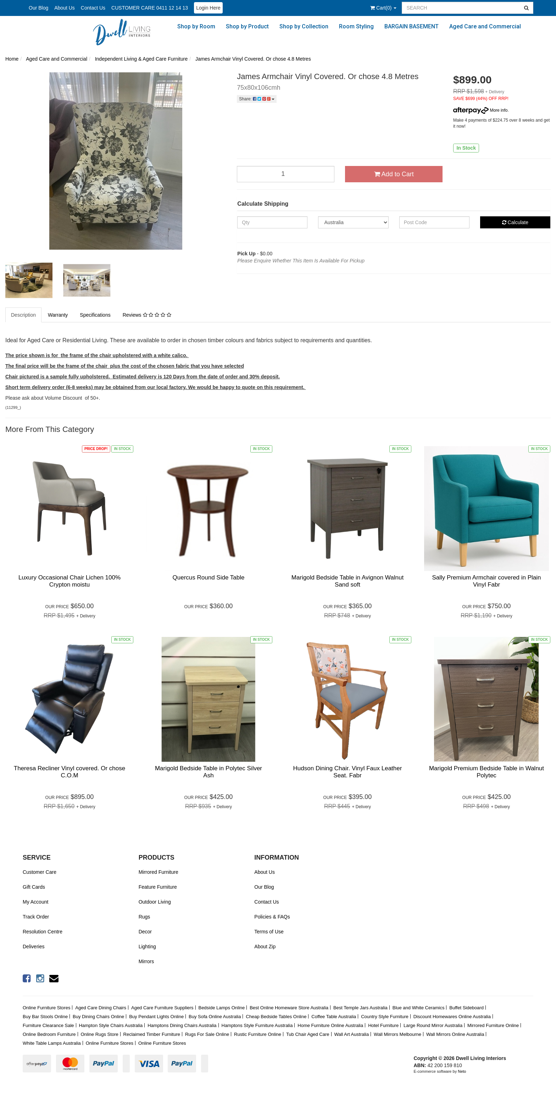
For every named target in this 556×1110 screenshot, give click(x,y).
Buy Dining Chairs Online (98, 1016)
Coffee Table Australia (333, 1016)
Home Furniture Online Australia (330, 1025)
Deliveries (33, 946)
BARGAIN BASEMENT (411, 26)
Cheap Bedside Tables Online (276, 1016)
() (383, 8)
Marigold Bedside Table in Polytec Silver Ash (208, 772)
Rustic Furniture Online (257, 1034)
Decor (145, 931)
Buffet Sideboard (466, 1007)
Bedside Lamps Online (221, 1007)
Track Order (36, 917)
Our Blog (38, 8)
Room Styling (356, 26)
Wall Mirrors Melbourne (397, 1034)
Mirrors (146, 961)
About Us (64, 8)
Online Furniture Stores (46, 1007)
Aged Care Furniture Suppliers (162, 1007)
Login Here (208, 8)
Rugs (144, 917)
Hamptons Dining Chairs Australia (182, 1025)
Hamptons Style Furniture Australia (257, 1025)
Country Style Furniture (384, 1016)
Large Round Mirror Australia (433, 1025)
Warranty (58, 315)
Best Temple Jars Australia (360, 1007)
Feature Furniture (158, 887)
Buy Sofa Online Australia (215, 1016)
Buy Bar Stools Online (45, 1016)
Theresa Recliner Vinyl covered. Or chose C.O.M (69, 772)
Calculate (515, 222)
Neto (462, 1071)
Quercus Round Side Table (209, 577)
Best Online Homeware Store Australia (289, 1007)
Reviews (147, 315)
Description (23, 315)
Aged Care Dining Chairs (100, 1007)
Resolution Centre (42, 931)
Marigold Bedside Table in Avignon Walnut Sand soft (347, 581)
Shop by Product (247, 26)
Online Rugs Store (99, 1034)
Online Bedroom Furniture (49, 1034)
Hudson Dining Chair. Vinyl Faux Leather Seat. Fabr (347, 772)
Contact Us (93, 8)
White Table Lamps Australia (52, 1043)
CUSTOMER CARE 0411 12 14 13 (149, 8)
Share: (256, 98)
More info (480, 110)
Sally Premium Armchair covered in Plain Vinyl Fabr (486, 581)
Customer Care (39, 872)
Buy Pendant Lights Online (156, 1016)
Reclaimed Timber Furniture (151, 1034)
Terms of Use (268, 931)
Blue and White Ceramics (419, 1007)
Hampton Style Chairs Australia (111, 1025)
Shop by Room (196, 26)
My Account (35, 902)
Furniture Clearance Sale (48, 1025)
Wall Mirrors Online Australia (455, 1034)
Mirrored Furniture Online (493, 1025)
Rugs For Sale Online (207, 1034)
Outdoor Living (155, 902)
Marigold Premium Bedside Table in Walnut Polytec (486, 772)
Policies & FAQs (272, 917)
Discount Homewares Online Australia (452, 1016)
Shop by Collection (303, 26)
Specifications (95, 315)
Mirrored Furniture (158, 872)
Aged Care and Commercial (485, 26)
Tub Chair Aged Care (307, 1034)
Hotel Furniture (383, 1025)
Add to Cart (394, 174)
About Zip (265, 946)
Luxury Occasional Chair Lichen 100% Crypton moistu (69, 581)
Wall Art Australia (351, 1034)
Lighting (147, 946)
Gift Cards (34, 887)
